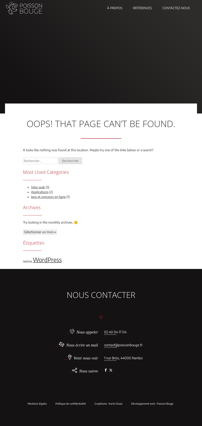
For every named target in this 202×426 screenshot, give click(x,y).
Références (142, 8)
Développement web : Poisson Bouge (152, 403)
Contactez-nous (176, 8)
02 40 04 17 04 (115, 332)
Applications (39, 192)
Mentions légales (37, 403)
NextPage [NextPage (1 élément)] (27, 261)
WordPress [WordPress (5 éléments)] (47, 259)
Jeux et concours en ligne (48, 197)
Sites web (38, 187)
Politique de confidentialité (70, 403)
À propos (115, 8)
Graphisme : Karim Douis (108, 403)
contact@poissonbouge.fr (123, 345)
